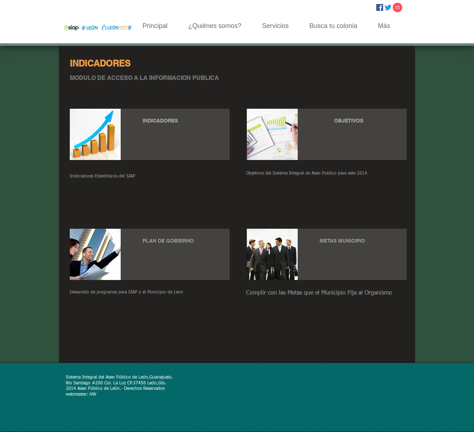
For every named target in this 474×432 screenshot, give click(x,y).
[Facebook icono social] (379, 7)
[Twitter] (388, 7)
